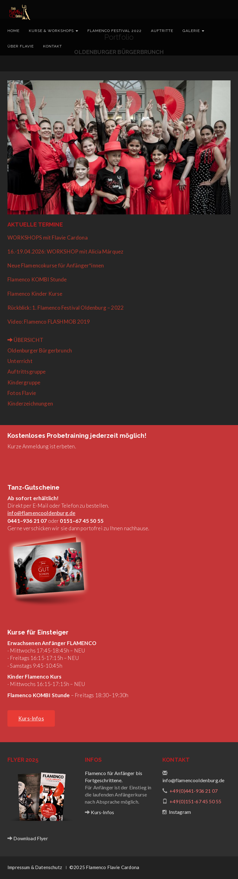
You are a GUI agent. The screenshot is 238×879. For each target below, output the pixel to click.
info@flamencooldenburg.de (41, 513)
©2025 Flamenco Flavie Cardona (104, 867)
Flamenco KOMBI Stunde (37, 279)
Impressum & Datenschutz (34, 867)
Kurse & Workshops (53, 31)
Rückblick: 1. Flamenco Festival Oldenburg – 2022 (65, 307)
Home (13, 31)
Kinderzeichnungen (30, 403)
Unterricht (20, 361)
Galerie (193, 31)
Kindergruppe (23, 382)
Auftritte (162, 31)
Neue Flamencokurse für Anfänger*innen (55, 265)
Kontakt (52, 46)
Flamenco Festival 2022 (114, 31)
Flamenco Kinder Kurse (35, 293)
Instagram (180, 812)
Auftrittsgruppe (26, 371)
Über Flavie (20, 46)
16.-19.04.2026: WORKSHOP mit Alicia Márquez (65, 251)
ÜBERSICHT (25, 340)
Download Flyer (30, 838)
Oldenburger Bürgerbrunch (39, 350)
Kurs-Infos (102, 812)
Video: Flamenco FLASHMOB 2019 (48, 321)
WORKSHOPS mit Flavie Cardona (47, 237)
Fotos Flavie (21, 393)
